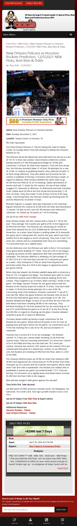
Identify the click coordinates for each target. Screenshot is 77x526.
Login (30, 521)
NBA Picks (23, 43)
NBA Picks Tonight (27, 216)
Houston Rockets (14, 410)
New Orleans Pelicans (16, 413)
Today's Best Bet (34, 3)
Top (62, 521)
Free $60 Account (13, 3)
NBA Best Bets (30, 403)
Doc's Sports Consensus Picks (44, 446)
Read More (63, 468)
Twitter (27, 410)
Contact (46, 521)
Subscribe (61, 509)
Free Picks (11, 43)
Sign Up (14, 521)
